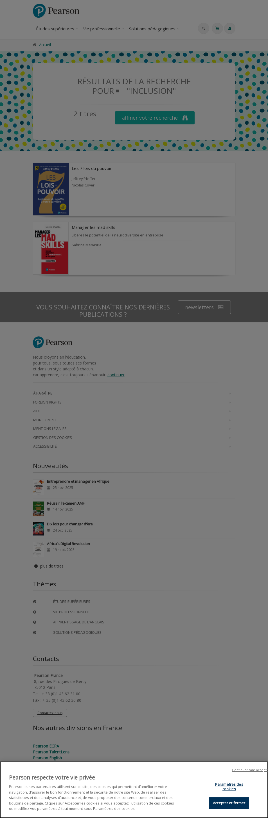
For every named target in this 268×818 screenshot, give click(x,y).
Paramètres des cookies (229, 787)
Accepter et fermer (229, 803)
